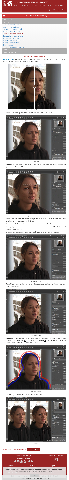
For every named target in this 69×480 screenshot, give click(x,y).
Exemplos (6, 22)
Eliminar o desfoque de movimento (13, 34)
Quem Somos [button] (59, 6)
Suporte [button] (50, 6)
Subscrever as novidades (56, 458)
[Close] (64, 470)
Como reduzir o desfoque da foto (12, 25)
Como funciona (8, 20)
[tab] (34, 19)
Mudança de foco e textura (11, 43)
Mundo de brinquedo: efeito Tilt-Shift (13, 40)
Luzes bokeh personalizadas (11, 27)
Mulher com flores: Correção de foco (13, 47)
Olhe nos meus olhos (9, 45)
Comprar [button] (34, 6)
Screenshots (7, 49)
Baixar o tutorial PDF (10, 52)
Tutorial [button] (42, 6)
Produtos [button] (17, 6)
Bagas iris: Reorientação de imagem (13, 36)
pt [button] (63, 10)
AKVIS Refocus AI (8, 59)
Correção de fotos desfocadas (12, 29)
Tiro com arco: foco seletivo (11, 38)
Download (25, 6)
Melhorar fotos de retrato (11, 31)
